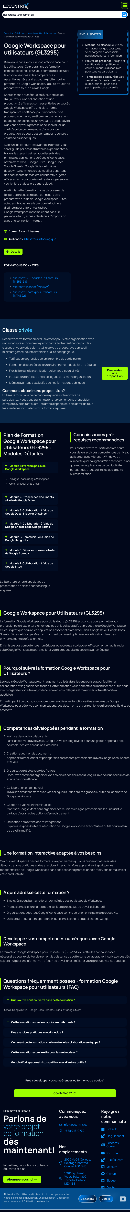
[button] (115, 372)
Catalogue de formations (26, 33)
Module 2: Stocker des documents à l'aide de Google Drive (29, 497)
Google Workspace (48, 33)
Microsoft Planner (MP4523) (31, 287)
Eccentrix (8, 33)
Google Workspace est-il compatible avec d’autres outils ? (48, 1061)
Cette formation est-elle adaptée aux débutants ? (43, 1021)
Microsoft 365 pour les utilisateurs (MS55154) (35, 279)
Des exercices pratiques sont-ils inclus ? (37, 1031)
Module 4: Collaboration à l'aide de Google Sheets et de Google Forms (29, 523)
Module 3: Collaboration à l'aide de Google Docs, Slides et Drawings (29, 510)
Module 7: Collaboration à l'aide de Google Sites (29, 563)
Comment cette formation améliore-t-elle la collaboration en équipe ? (55, 1041)
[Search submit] (124, 14)
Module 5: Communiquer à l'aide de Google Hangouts (29, 537)
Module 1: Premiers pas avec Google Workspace (25, 466)
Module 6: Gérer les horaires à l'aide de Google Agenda (30, 550)
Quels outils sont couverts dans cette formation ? (43, 999)
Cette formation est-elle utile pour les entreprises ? (44, 1051)
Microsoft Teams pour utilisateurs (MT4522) (35, 293)
